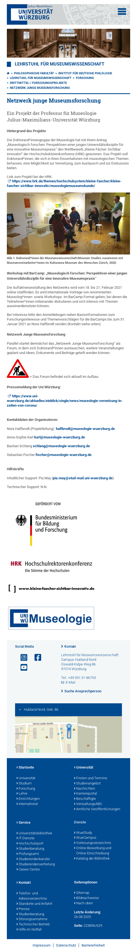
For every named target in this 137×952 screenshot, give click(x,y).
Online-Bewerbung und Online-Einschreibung (92, 851)
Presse (23, 909)
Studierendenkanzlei (33, 859)
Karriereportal (85, 793)
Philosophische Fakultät (34, 73)
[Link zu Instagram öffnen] (21, 657)
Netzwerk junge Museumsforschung (40, 88)
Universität (25, 778)
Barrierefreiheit (93, 945)
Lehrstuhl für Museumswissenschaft (59, 64)
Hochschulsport (29, 843)
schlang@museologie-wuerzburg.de (61, 446)
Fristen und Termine (90, 778)
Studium (24, 783)
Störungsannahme (31, 919)
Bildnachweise (86, 898)
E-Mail (70, 682)
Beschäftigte (85, 799)
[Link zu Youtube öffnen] (21, 667)
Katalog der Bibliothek (92, 858)
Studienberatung (30, 848)
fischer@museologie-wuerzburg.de (64, 455)
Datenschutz (66, 945)
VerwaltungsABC (88, 804)
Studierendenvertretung (35, 864)
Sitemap (81, 893)
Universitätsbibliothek (34, 833)
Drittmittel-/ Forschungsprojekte (38, 83)
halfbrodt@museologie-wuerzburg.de (85, 429)
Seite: (78, 925)
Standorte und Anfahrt (34, 904)
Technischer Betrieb (33, 924)
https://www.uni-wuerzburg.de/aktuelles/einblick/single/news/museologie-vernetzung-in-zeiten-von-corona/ (64, 400)
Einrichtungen (28, 799)
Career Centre (28, 869)
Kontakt (70, 646)
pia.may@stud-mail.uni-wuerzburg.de (83, 478)
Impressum (41, 945)
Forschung (85, 78)
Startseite (25, 767)
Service (23, 822)
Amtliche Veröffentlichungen (97, 809)
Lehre (21, 793)
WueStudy (83, 833)
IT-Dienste (25, 838)
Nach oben (83, 903)
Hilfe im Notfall (29, 929)
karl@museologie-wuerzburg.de (59, 437)
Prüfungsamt (27, 854)
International (27, 804)
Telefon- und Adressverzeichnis (31, 896)
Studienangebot (87, 783)
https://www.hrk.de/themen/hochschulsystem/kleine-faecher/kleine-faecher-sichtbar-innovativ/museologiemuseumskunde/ (64, 183)
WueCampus (85, 837)
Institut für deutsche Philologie (85, 73)
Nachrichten (84, 788)
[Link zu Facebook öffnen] (35, 657)
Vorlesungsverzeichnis (92, 843)
